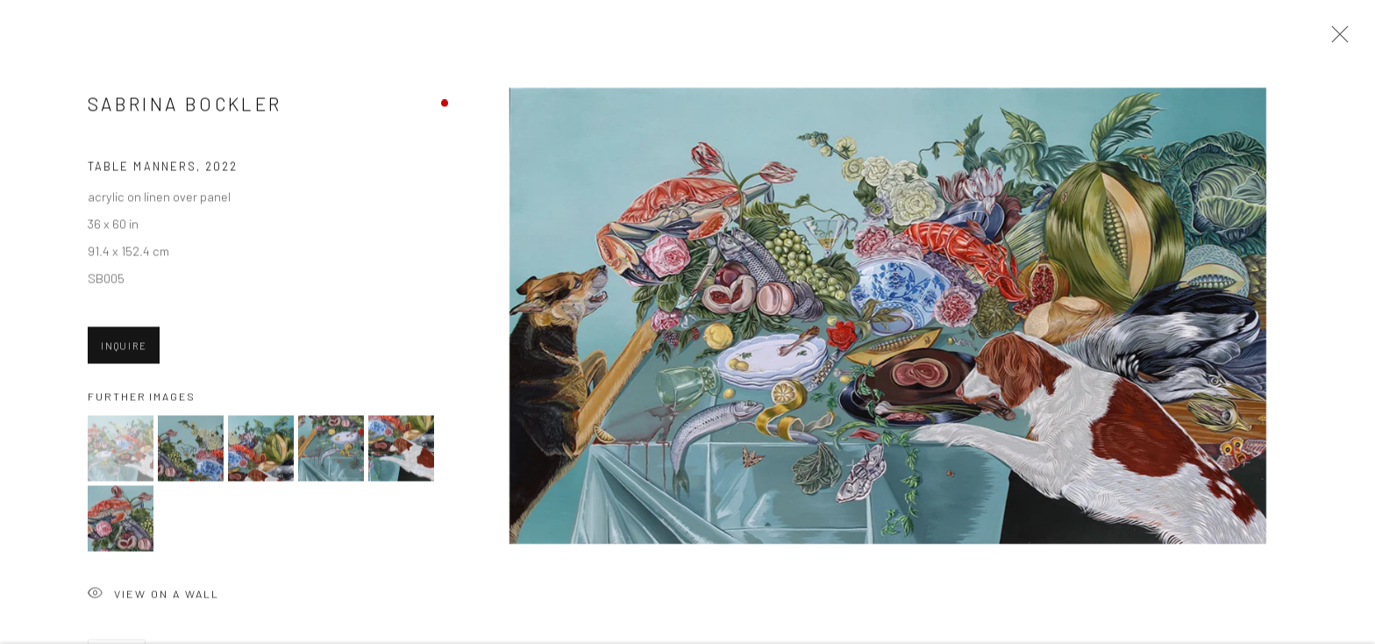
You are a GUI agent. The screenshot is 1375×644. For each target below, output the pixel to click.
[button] (120, 450)
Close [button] (1335, 39)
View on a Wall (153, 597)
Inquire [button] (123, 348)
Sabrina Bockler (184, 106)
